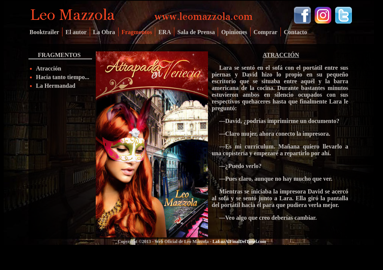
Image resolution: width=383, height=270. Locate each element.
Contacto (295, 32)
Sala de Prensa (196, 32)
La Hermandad (55, 85)
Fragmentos (137, 32)
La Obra (104, 32)
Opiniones (234, 32)
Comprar (266, 32)
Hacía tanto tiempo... (62, 77)
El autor (75, 32)
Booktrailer (44, 32)
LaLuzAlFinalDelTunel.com (239, 241)
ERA (164, 32)
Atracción (48, 68)
